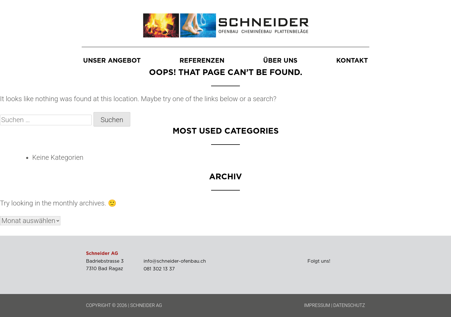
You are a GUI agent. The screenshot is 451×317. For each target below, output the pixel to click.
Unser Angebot (112, 61)
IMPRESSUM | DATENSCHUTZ (334, 305)
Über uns (280, 61)
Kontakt (352, 61)
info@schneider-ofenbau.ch (175, 261)
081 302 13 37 (159, 269)
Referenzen (201, 61)
